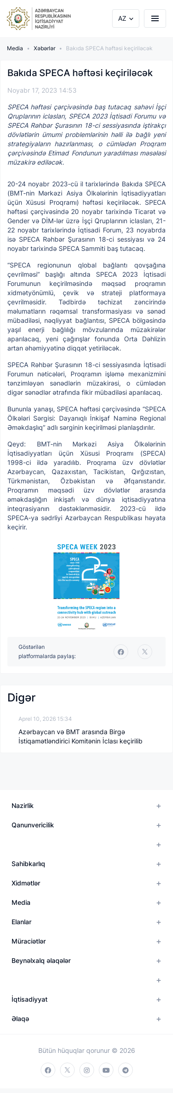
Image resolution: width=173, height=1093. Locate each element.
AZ (122, 18)
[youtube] (106, 1070)
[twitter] (144, 651)
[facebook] (120, 651)
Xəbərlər (44, 48)
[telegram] (125, 1070)
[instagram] (86, 1070)
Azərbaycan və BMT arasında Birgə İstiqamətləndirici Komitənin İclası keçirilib (80, 736)
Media (15, 48)
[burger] (155, 18)
